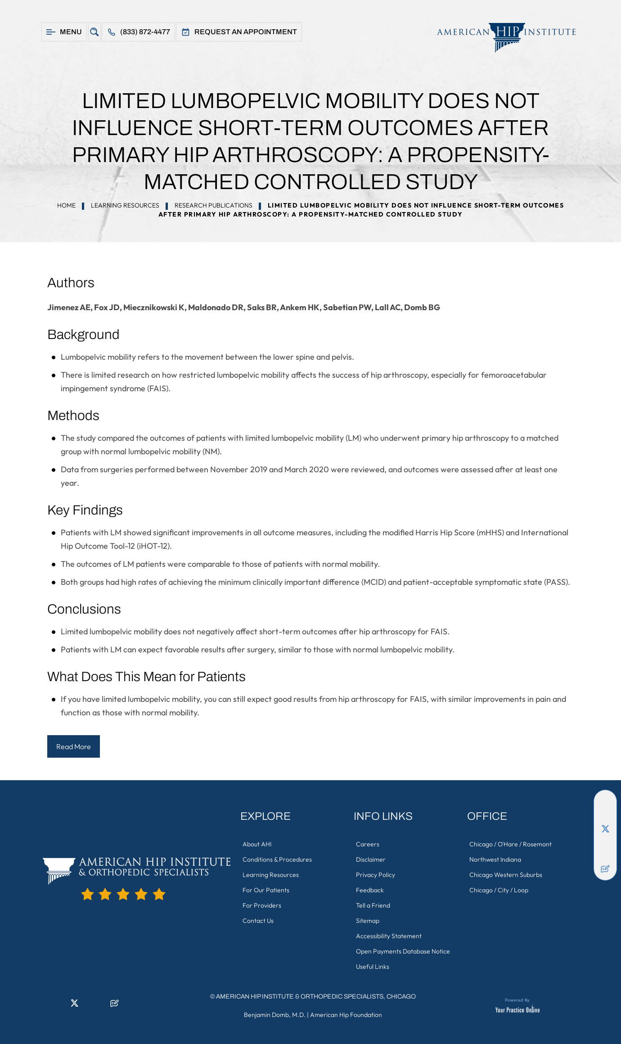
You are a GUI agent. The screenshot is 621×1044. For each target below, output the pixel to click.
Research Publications (213, 205)
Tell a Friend (373, 905)
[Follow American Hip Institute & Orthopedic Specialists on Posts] (605, 869)
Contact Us (258, 921)
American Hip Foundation (346, 1015)
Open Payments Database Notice (403, 951)
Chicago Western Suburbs (505, 875)
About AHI (257, 844)
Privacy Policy (375, 875)
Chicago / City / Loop (498, 890)
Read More (73, 746)
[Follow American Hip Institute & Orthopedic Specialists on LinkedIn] (605, 815)
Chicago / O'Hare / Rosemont (510, 844)
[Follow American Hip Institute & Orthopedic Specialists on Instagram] (605, 842)
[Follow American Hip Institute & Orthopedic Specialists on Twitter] (605, 828)
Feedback (370, 890)
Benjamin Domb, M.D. (275, 1015)
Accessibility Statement (389, 936)
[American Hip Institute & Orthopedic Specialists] (502, 38)
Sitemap (367, 921)
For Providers (262, 905)
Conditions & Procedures (277, 859)
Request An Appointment (245, 32)
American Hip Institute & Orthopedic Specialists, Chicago (316, 996)
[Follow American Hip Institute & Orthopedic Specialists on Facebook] (605, 801)
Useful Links (372, 967)
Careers (367, 844)
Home (66, 205)
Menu (71, 32)
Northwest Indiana (495, 859)
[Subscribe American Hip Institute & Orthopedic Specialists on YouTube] (605, 855)
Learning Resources (125, 205)
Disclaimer (371, 859)
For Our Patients (266, 890)
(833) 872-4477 (145, 32)
